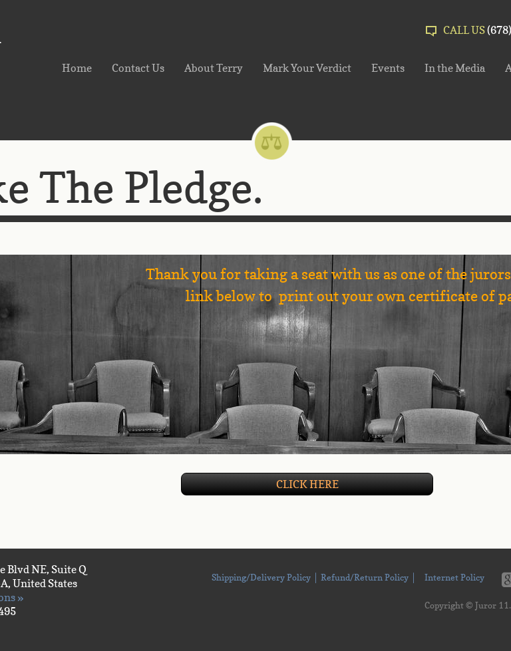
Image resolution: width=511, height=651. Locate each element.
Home (77, 67)
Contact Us (138, 67)
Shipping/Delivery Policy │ (264, 578)
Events (388, 67)
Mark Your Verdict (307, 67)
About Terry (213, 67)
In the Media (455, 67)
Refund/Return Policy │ (369, 578)
